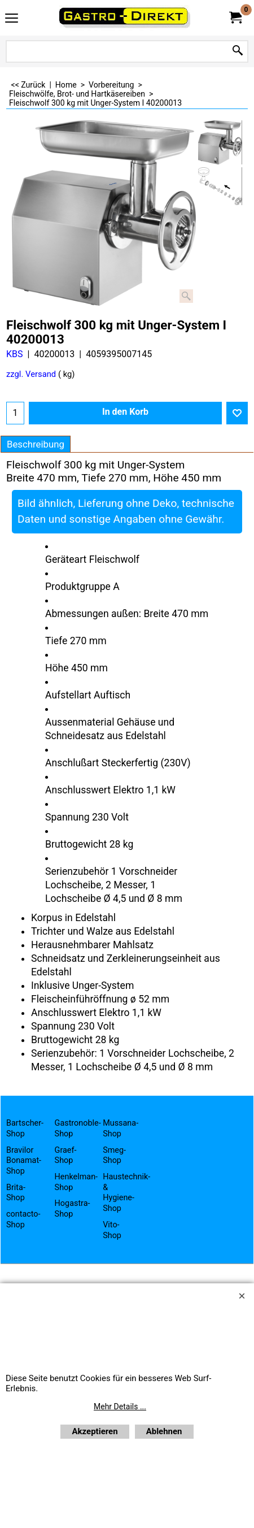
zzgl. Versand (31, 374)
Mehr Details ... (120, 1406)
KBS (14, 354)
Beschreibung (35, 444)
